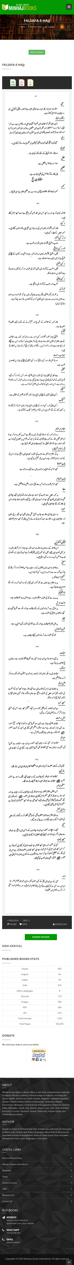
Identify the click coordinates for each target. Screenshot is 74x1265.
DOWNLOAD (60, 924)
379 (59, 1013)
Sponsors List (8, 1195)
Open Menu (69, 7)
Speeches (6, 1170)
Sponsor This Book (40, 937)
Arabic (25, 980)
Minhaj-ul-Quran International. (37, 1259)
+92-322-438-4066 (13, 1233)
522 (59, 985)
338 (59, 1007)
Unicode (25, 996)
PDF (25, 1007)
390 (59, 1002)
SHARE (12, 924)
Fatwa (5, 1177)
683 (59, 969)
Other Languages (25, 991)
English (24, 974)
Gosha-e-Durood (9, 1183)
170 (59, 996)
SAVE (23, 924)
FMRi (4, 1189)
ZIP (24, 1013)
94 (59, 974)
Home (22, 26)
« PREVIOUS (13, 920)
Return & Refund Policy (12, 1158)
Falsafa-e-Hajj (34, 26)
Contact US (7, 1201)
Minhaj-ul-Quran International (15, 1164)
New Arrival (12, 946)
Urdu (25, 985)
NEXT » (26, 920)
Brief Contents (36, 52)
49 (59, 980)
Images (24, 1002)
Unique (24, 969)
